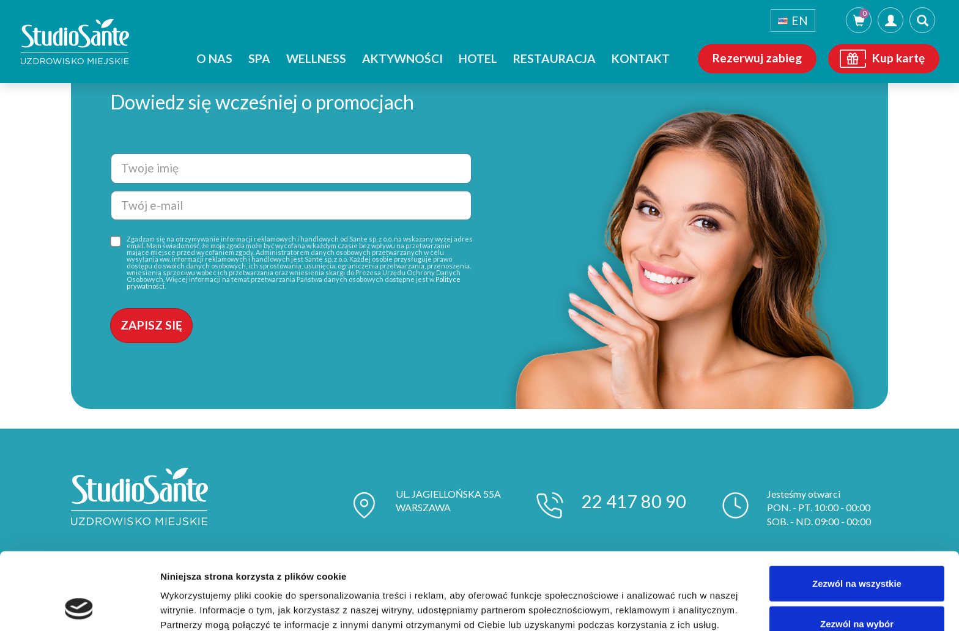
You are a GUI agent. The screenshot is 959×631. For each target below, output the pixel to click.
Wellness (316, 58)
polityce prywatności (382, 567)
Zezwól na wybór (857, 551)
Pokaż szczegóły (652, 607)
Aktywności (402, 58)
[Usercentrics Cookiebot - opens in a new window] (79, 607)
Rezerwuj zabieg (757, 58)
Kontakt (641, 58)
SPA (259, 58)
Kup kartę (898, 58)
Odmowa (856, 591)
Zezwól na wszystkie (857, 511)
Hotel (478, 58)
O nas (214, 58)
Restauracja (554, 58)
